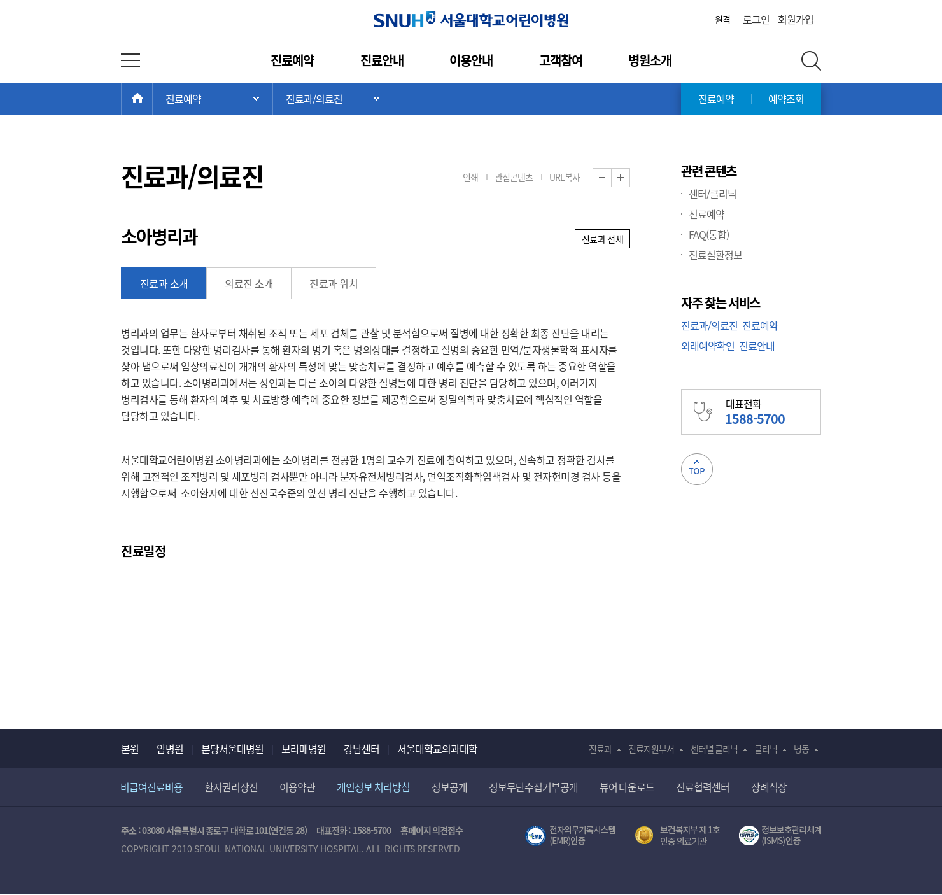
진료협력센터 (702, 786)
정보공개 (449, 786)
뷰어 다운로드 (627, 786)
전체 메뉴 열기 (130, 60)
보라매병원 (303, 748)
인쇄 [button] (470, 177)
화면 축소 (611, 178)
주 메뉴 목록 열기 (212, 99)
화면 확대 (629, 178)
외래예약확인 (708, 345)
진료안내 (382, 60)
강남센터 (361, 748)
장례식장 (769, 786)
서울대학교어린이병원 (471, 19)
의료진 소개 (249, 283)
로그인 (756, 19)
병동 (801, 748)
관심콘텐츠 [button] (514, 177)
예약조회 (786, 98)
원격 (722, 19)
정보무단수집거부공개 (533, 786)
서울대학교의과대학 (437, 748)
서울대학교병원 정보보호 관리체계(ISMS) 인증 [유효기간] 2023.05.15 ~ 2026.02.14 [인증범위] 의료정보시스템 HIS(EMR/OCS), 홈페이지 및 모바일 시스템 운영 (780, 836)
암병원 (170, 748)
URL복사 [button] (564, 177)
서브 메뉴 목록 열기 (333, 99)
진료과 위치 (333, 283)
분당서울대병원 (232, 748)
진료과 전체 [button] (602, 238)
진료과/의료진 (709, 325)
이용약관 (297, 786)
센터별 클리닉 (714, 748)
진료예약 (292, 60)
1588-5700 (372, 830)
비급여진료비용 (151, 786)
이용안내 (471, 60)
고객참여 (560, 60)
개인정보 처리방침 (373, 786)
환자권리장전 (231, 786)
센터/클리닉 (712, 193)
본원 (130, 748)
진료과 (600, 748)
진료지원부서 (651, 748)
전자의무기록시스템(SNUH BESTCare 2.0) (570, 836)
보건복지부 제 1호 (677, 836)
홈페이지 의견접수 (431, 830)
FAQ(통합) (709, 234)
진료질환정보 (715, 254)
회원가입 (795, 19)
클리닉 (765, 748)
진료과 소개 (164, 283)
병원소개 (649, 60)
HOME (152, 98)
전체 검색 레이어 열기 (811, 61)
